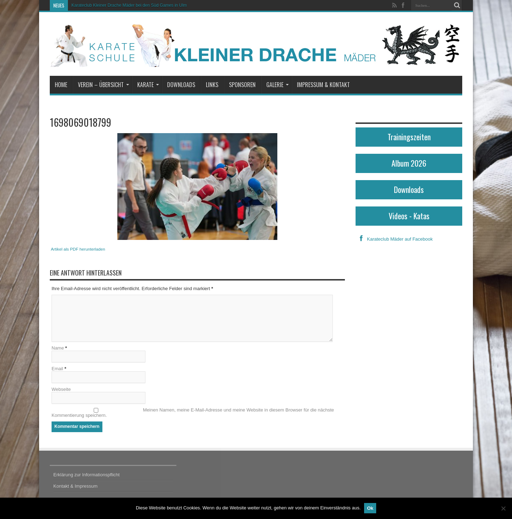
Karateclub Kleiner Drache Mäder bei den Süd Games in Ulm (129, 5)
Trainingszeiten (409, 136)
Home (61, 84)
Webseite (61, 389)
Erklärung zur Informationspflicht (86, 474)
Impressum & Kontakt (323, 84)
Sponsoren (242, 84)
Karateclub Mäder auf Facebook (394, 239)
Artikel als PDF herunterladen (78, 249)
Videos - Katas (409, 215)
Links (212, 84)
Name (58, 348)
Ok (370, 508)
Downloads (181, 84)
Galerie (277, 84)
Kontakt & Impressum (75, 486)
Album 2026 (408, 163)
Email (57, 368)
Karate (148, 84)
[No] (503, 508)
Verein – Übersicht (103, 84)
